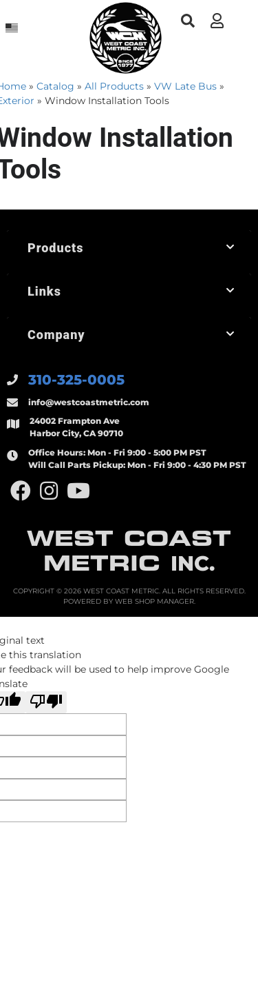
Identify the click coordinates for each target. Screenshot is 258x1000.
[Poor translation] (46, 702)
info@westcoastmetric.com (88, 402)
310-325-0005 (76, 379)
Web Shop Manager (154, 601)
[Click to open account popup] (216, 20)
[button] (187, 21)
